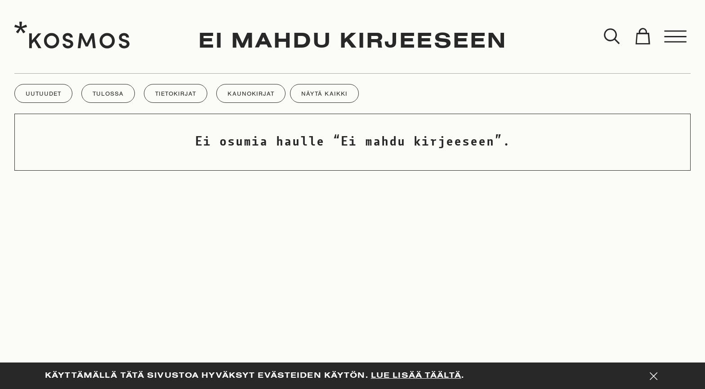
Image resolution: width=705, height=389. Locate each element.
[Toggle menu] (675, 37)
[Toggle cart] (642, 37)
